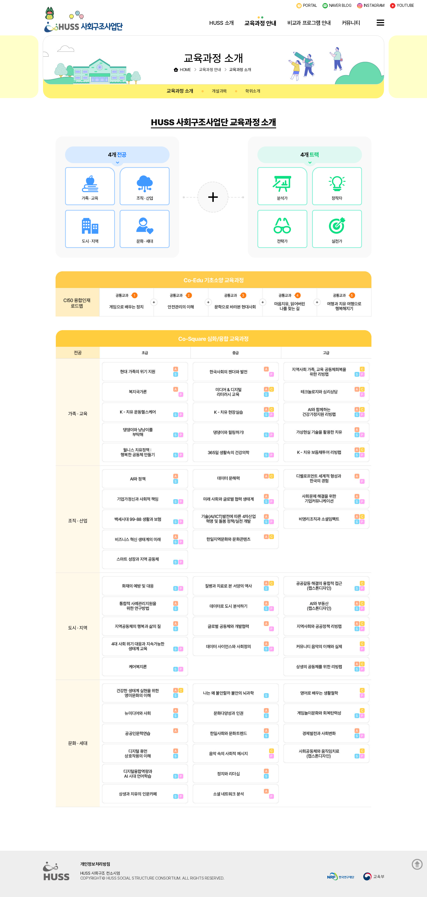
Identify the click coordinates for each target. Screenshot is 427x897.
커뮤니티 (351, 23)
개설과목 (219, 91)
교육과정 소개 (180, 91)
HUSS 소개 (221, 23)
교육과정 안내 (260, 23)
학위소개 (252, 91)
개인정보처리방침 (95, 864)
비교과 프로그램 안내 (309, 23)
